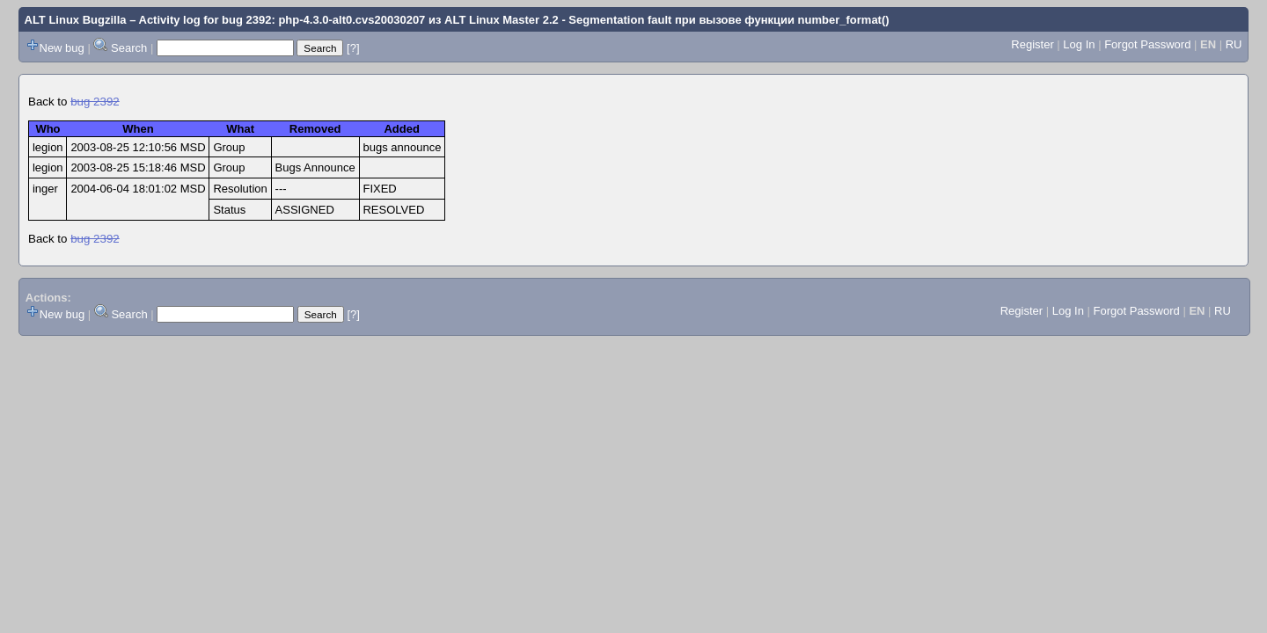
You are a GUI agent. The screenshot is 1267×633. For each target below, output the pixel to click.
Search (129, 48)
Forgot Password (1147, 44)
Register (1032, 44)
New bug (62, 48)
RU (1234, 44)
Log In (1079, 44)
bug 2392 (95, 101)
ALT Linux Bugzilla (76, 19)
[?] (353, 48)
